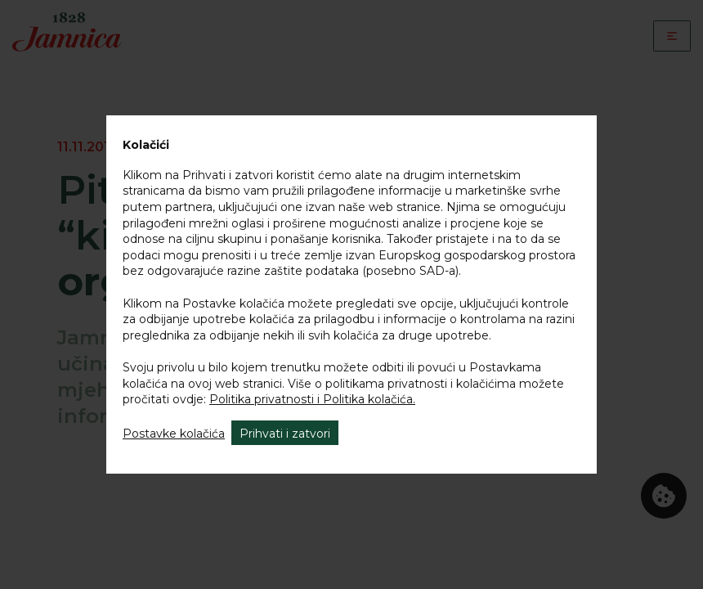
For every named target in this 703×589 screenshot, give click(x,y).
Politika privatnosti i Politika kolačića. (312, 399)
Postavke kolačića (174, 433)
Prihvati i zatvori (285, 433)
